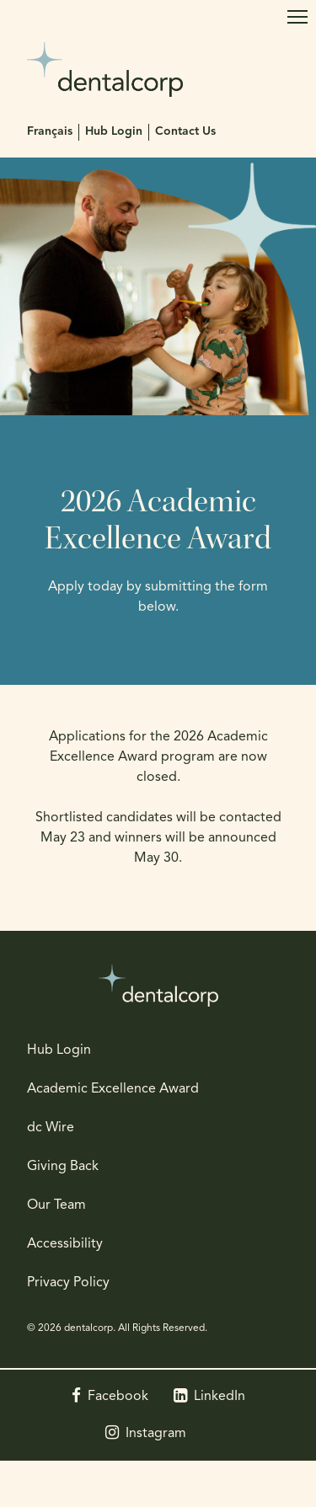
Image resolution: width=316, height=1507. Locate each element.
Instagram (156, 1433)
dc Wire (50, 1128)
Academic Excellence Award (113, 1089)
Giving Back (63, 1166)
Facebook (118, 1396)
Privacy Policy (68, 1283)
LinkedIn (219, 1396)
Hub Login (113, 132)
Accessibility (65, 1244)
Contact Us (185, 132)
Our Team (56, 1205)
